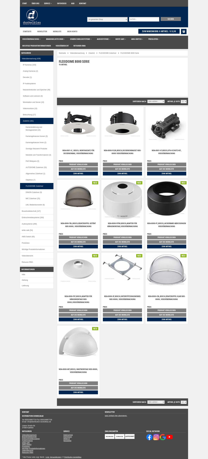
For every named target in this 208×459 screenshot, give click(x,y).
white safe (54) (27, 230)
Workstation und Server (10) (33, 102)
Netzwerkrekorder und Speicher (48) (36, 90)
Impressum (67, 437)
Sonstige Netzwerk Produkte (36, 149)
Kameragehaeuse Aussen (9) (37, 136)
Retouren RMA (27, 262)
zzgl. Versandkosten (53, 457)
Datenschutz (68, 435)
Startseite (27, 31)
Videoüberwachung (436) (31, 59)
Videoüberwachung (29, 435)
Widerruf (66, 439)
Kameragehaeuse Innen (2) (36, 142)
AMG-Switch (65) (28, 237)
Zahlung (25, 280)
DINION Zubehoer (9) (34, 192)
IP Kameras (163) (29, 65)
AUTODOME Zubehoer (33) (36, 167)
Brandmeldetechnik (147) (31, 211)
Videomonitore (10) (30, 108)
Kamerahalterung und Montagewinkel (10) (34, 128)
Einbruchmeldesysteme (31, 439)
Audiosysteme (27, 441)
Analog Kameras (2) (30, 71)
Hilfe (23, 275)
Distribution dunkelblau (72, 457)
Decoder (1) (27, 77)
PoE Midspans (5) (32, 161)
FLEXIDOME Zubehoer (34, 186)
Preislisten (26, 243)
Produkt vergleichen (78, 164)
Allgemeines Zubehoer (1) (35, 174)
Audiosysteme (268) (29, 224)
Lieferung (25, 286)
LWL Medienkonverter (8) (35, 205)
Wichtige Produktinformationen (33, 249)
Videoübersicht (27, 256)
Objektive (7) (30, 180)
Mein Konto (72, 31)
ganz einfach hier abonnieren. (116, 416)
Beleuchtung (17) (29, 115)
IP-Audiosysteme (29, 84)
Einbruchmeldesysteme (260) (33, 218)
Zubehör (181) (28, 121)
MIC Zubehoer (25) (33, 199)
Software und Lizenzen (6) (33, 96)
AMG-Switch (27, 445)
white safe (26, 443)
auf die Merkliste (78, 169)
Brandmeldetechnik (29, 437)
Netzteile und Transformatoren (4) (38, 155)
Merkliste (57, 31)
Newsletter (42, 31)
